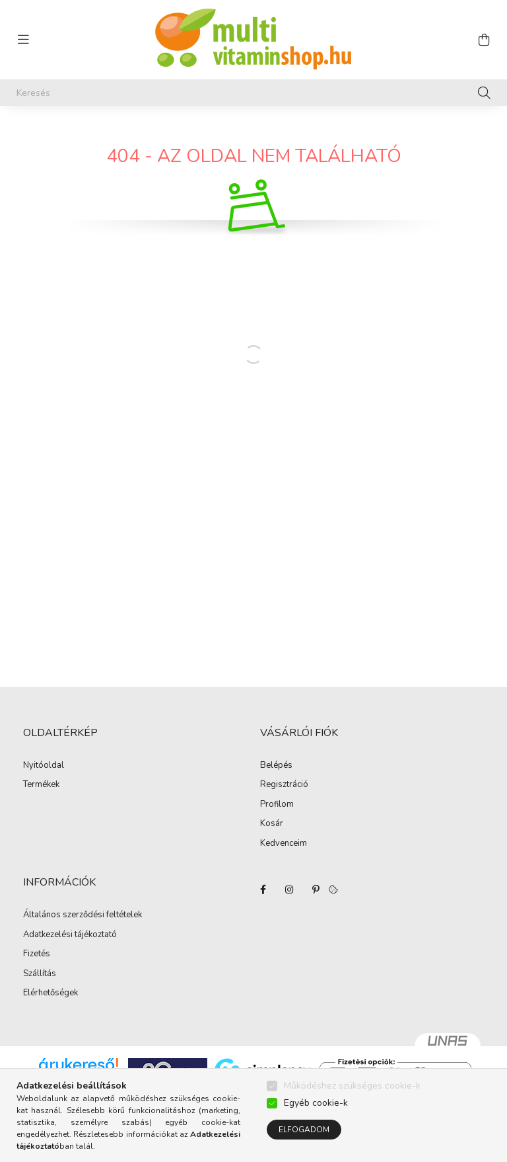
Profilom (277, 805)
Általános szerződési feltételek (82, 915)
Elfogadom (304, 1129)
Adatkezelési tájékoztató (70, 935)
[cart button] (484, 39)
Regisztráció (284, 785)
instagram (289, 889)
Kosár (271, 824)
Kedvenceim (283, 844)
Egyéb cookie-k (316, 1103)
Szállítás (39, 974)
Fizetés (36, 954)
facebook (263, 889)
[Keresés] (253, 92)
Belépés (276, 766)
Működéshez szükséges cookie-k (352, 1085)
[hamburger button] (23, 39)
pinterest (315, 889)
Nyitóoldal (43, 766)
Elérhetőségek (50, 993)
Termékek (41, 785)
